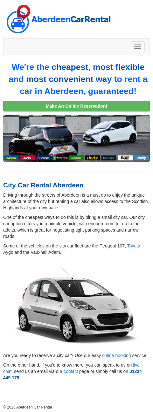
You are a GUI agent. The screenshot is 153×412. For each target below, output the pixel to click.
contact (71, 371)
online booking (116, 355)
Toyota (133, 245)
